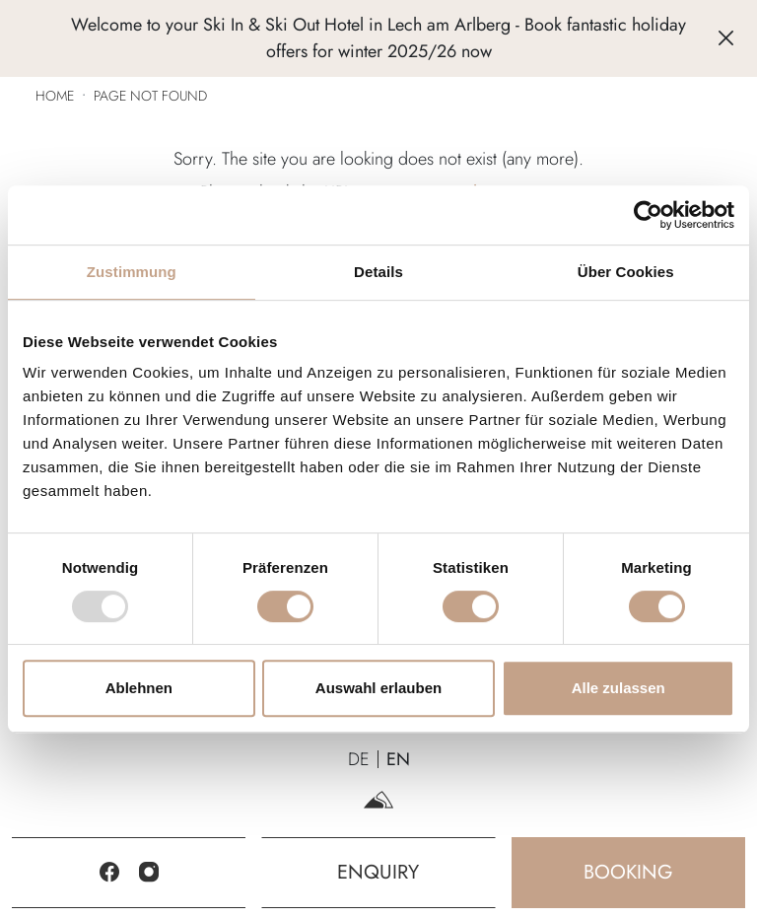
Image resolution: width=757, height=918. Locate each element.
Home (54, 96)
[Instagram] (149, 873)
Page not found (150, 96)
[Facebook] (109, 873)
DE (359, 759)
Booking (628, 872)
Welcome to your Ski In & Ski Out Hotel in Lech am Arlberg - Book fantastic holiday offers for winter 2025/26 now (378, 38)
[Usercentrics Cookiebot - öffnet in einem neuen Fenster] (648, 215)
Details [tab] (378, 271)
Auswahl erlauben (378, 687)
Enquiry (378, 872)
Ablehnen (138, 687)
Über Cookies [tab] (626, 271)
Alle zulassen (618, 687)
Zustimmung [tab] (131, 271)
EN (398, 759)
